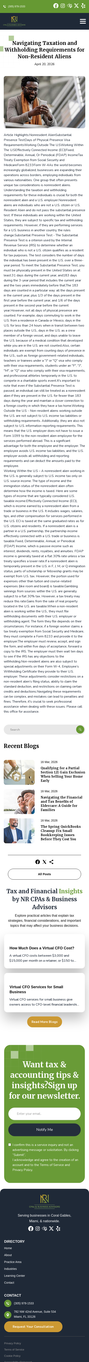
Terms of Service (14, 1349)
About (8, 1255)
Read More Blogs (45, 1022)
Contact (9, 1282)
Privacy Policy (12, 1343)
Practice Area (12, 1262)
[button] (81, 21)
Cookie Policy (12, 1355)
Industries (10, 1268)
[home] (14, 21)
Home (8, 1248)
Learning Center (14, 1275)
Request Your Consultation (33, 1327)
